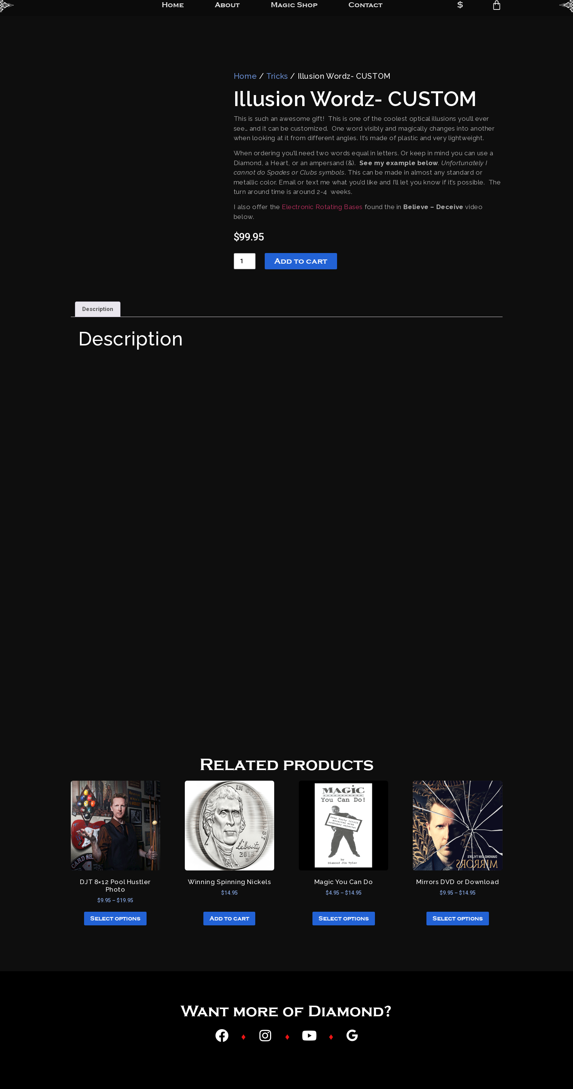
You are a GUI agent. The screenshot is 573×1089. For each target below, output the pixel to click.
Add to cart (300, 261)
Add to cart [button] (229, 918)
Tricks (277, 76)
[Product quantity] (245, 261)
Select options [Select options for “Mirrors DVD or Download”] (457, 918)
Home (245, 76)
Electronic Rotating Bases (322, 207)
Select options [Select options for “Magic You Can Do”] (344, 918)
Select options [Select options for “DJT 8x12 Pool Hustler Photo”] (115, 918)
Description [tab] (97, 309)
